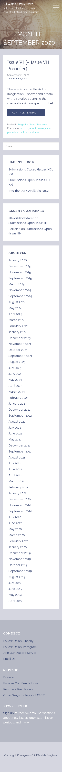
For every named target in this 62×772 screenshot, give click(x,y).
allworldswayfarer (17, 78)
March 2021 (16, 481)
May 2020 (15, 529)
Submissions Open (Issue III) (28, 223)
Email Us (9, 658)
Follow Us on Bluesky (18, 641)
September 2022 (20, 415)
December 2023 (20, 338)
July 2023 (15, 368)
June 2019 (15, 588)
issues (41, 128)
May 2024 (15, 308)
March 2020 (17, 535)
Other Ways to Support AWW (24, 695)
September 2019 (20, 571)
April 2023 (15, 385)
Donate (8, 677)
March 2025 (17, 284)
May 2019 (15, 594)
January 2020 (18, 547)
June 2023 (15, 373)
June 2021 (15, 469)
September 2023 (20, 356)
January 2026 (18, 260)
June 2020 (15, 523)
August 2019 (17, 577)
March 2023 (17, 391)
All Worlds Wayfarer (17, 4)
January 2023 (18, 403)
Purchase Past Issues (18, 689)
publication (25, 132)
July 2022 (15, 427)
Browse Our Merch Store (20, 683)
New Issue (41, 124)
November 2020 (20, 505)
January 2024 (18, 332)
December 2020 (20, 499)
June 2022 (15, 433)
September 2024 (20, 296)
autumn (24, 128)
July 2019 (15, 582)
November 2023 (20, 343)
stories (35, 132)
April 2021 (15, 475)
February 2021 (18, 487)
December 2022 (20, 409)
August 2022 (17, 421)
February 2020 (19, 541)
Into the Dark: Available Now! (29, 190)
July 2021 (15, 463)
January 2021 (17, 493)
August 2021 (17, 457)
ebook (33, 128)
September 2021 (20, 451)
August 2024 (17, 302)
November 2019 (20, 559)
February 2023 (18, 397)
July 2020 (15, 517)
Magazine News (26, 124)
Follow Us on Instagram (20, 647)
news (48, 128)
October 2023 (18, 349)
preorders (12, 132)
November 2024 (20, 290)
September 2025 (20, 278)
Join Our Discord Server (19, 652)
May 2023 (15, 379)
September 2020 (20, 511)
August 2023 (17, 362)
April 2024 (15, 314)
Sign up (8, 713)
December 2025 (20, 266)
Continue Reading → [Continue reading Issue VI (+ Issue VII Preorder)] (26, 113)
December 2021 (19, 445)
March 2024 (17, 320)
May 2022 (15, 439)
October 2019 (18, 565)
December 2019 (20, 553)
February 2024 (19, 326)
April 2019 (15, 601)
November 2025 (20, 272)
